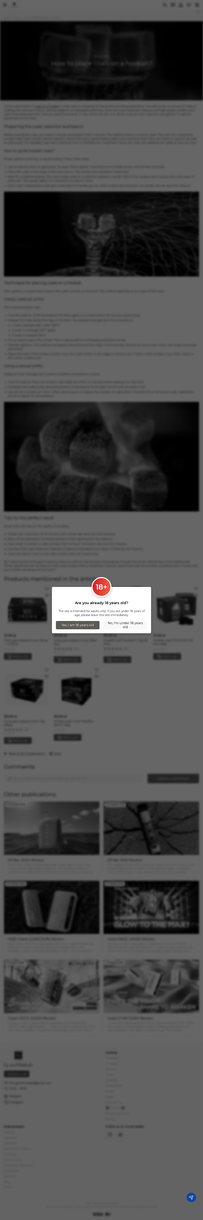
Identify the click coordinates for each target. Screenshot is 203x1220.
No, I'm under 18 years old (125, 625)
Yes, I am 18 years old (77, 625)
